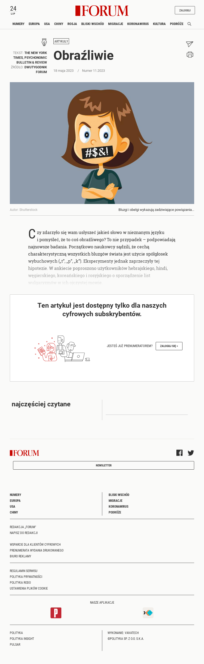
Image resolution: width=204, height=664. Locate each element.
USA (47, 23)
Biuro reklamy (20, 556)
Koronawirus (138, 23)
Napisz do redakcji (24, 533)
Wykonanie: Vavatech (123, 632)
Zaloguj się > (169, 346)
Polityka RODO (20, 582)
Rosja (72, 23)
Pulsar (15, 644)
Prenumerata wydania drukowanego (36, 550)
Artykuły (61, 41)
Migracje (115, 23)
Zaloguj (184, 10)
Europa (34, 23)
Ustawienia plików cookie (29, 588)
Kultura (159, 23)
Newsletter (104, 465)
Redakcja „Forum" (23, 527)
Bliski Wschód (92, 23)
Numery (18, 23)
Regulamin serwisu (23, 571)
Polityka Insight (22, 638)
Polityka (16, 632)
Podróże (176, 23)
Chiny (58, 23)
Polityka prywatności (26, 576)
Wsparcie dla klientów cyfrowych (35, 544)
